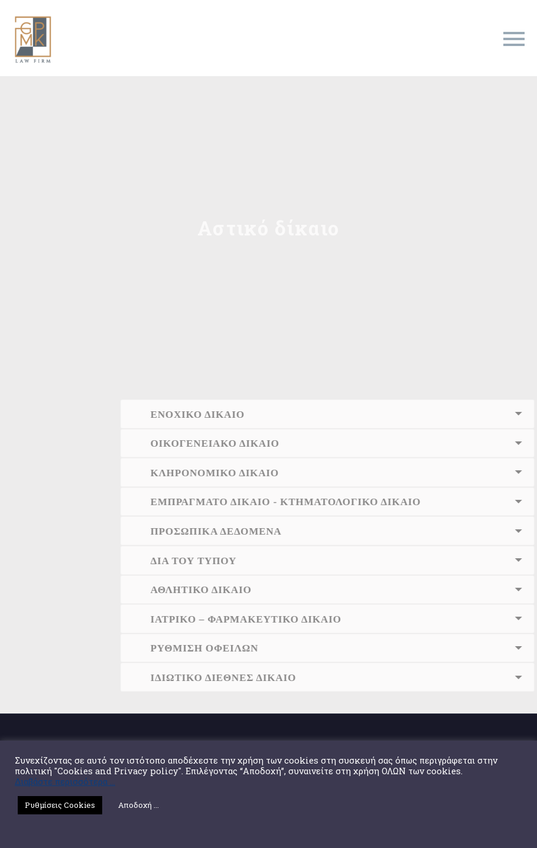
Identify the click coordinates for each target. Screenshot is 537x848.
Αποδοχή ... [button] (138, 805)
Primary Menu (514, 39)
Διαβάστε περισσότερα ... (65, 782)
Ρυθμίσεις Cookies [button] (60, 805)
